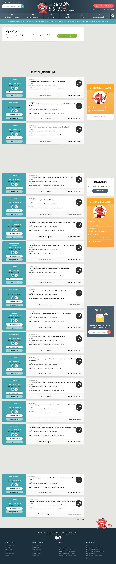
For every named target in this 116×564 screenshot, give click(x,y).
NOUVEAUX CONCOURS (33, 16)
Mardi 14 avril (8, 547)
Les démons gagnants (95, 225)
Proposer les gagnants (45, 95)
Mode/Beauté (62, 553)
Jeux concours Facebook (92, 549)
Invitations (61, 555)
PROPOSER (100, 191)
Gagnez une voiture (64, 547)
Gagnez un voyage (63, 545)
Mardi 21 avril (35, 557)
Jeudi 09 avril (8, 555)
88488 (80, 498)
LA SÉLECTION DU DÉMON (12, 16)
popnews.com (14, 79)
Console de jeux (69, 549)
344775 (80, 124)
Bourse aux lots (93, 235)
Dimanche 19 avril (36, 553)
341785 (80, 220)
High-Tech (61, 549)
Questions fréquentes (95, 241)
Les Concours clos (93, 228)
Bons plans (73, 534)
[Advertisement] (40, 55)
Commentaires (14, 92)
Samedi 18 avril (36, 551)
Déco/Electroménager (71, 555)
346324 (80, 101)
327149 (80, 311)
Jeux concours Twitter (91, 557)
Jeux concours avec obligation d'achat (95, 551)
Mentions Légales (50, 534)
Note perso (14, 95)
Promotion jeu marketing (92, 558)
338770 (80, 265)
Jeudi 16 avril (35, 547)
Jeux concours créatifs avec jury (94, 555)
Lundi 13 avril (8, 549)
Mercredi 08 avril (9, 557)
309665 (80, 402)
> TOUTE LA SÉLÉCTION (100, 117)
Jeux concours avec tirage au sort (94, 545)
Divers (65, 557)
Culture (73, 551)
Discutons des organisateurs (97, 231)
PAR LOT (82, 16)
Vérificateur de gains (94, 222)
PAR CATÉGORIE (68, 16)
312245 (80, 379)
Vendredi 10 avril (9, 553)
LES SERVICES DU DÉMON (99, 16)
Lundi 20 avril (35, 555)
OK (22, 6)
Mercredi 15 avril (9, 545)
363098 (80, 78)
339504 (80, 243)
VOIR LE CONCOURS (74, 95)
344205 (80, 174)
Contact (42, 534)
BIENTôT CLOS (51, 16)
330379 (80, 288)
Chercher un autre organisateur (67, 36)
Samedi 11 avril (9, 551)
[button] (113, 16)
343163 (80, 197)
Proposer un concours (62, 534)
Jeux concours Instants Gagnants (94, 547)
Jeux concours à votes (91, 553)
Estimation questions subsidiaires (98, 238)
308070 (80, 425)
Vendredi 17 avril (36, 549)
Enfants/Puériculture (72, 553)
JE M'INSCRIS (110, 9)
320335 (80, 356)
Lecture (61, 557)
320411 (80, 333)
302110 (80, 475)
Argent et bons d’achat (64, 551)
